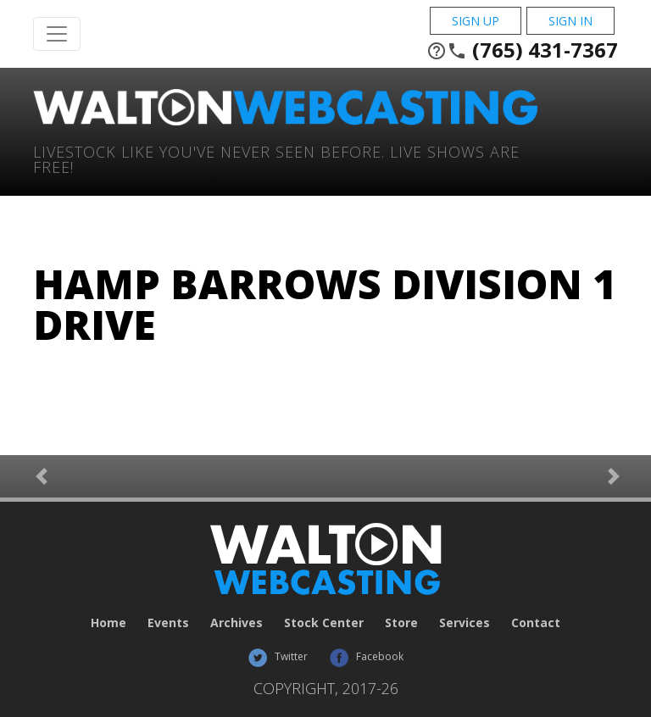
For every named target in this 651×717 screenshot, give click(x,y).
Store (401, 622)
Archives (236, 622)
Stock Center (324, 622)
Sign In (570, 21)
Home (108, 622)
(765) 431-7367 (522, 50)
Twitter (278, 656)
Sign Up (475, 21)
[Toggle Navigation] (57, 34)
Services (464, 622)
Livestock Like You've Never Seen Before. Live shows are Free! (276, 158)
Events (168, 622)
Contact (535, 622)
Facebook (366, 656)
